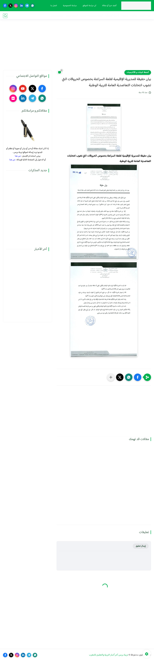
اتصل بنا (53, 5)
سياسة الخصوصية (69, 5)
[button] (137, 377)
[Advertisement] (77, 47)
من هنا (18, 156)
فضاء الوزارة (145, 16)
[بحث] (5, 15)
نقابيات (124, 16)
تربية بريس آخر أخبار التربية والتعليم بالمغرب (108, 655)
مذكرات (133, 16)
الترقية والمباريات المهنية (91, 16)
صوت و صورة (57, 16)
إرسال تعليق (141, 546)
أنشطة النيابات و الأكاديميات (138, 72)
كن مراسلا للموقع (89, 5)
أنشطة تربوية (72, 16)
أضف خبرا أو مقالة (109, 5)
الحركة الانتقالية (112, 16)
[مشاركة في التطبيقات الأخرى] (111, 377)
